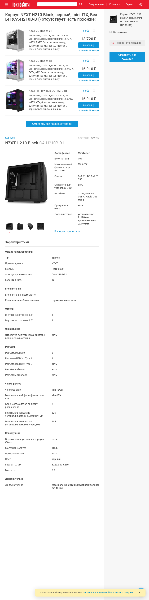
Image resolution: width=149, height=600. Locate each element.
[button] (24, 183)
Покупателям (96, 4)
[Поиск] (79, 4)
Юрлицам (114, 4)
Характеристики (17, 242)
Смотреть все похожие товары (52, 124)
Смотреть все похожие (127, 57)
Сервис (130, 4)
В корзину (88, 45)
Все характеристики (67, 231)
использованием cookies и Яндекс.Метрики (109, 592)
